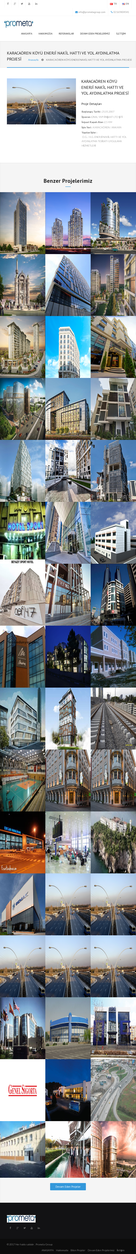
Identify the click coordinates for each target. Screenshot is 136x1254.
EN (127, 3)
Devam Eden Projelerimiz (95, 33)
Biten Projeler (78, 1250)
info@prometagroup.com (91, 12)
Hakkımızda (45, 33)
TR (115, 3)
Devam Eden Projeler (68, 1186)
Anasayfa (33, 59)
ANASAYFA (26, 33)
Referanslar (66, 34)
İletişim (121, 33)
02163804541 (121, 12)
